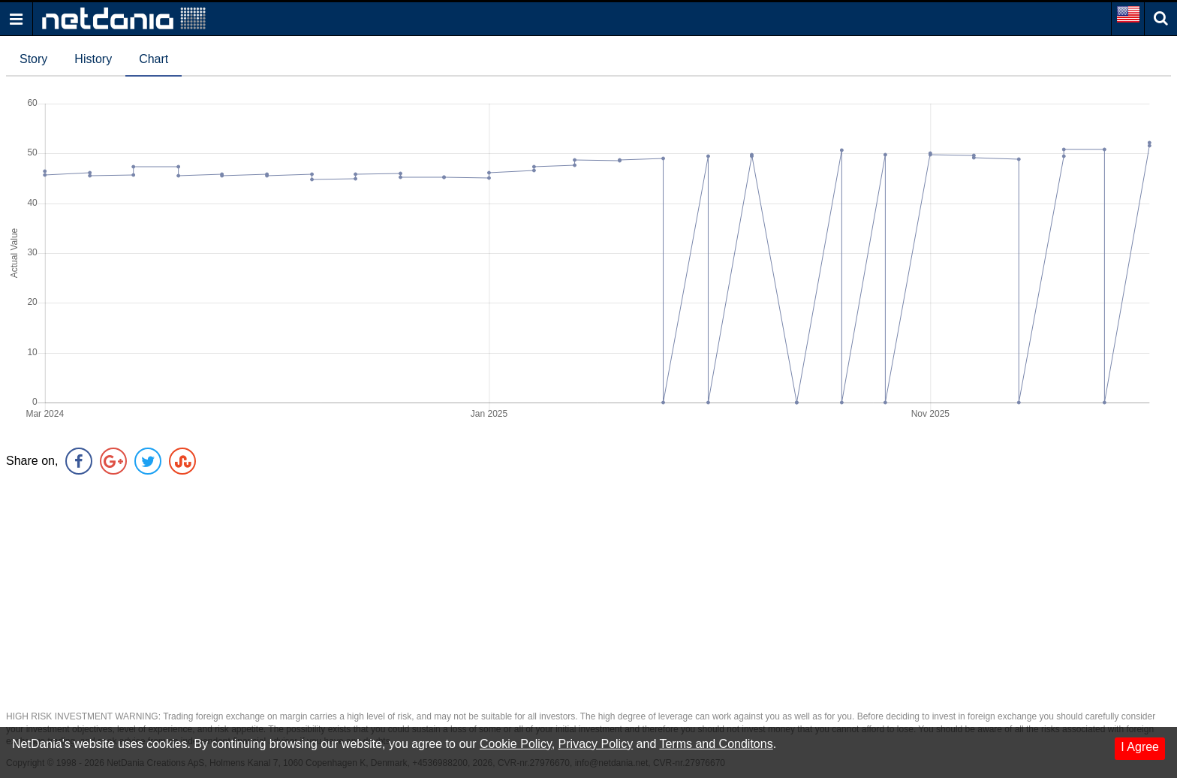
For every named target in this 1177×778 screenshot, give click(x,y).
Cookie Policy (516, 743)
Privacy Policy (596, 743)
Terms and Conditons (715, 743)
